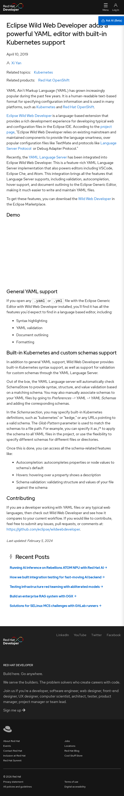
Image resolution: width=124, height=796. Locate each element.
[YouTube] (80, 634)
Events (7, 745)
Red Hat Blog (71, 750)
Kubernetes (43, 72)
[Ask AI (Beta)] (111, 20)
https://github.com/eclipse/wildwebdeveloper (43, 528)
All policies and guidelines (17, 786)
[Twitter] (96, 634)
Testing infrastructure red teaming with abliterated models (55, 586)
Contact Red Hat (12, 750)
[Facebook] (114, 634)
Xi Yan (16, 63)
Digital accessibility (75, 786)
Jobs (67, 740)
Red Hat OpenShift (54, 80)
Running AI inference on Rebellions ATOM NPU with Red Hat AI (57, 567)
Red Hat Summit (12, 760)
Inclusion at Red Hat (14, 755)
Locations (69, 745)
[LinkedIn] (62, 634)
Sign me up (14, 709)
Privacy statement (13, 781)
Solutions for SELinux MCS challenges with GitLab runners (54, 605)
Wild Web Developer (94, 198)
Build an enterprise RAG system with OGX (41, 596)
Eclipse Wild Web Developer (29, 115)
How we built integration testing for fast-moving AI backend (55, 577)
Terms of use (71, 781)
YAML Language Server (48, 157)
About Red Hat (11, 740)
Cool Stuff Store (73, 755)
